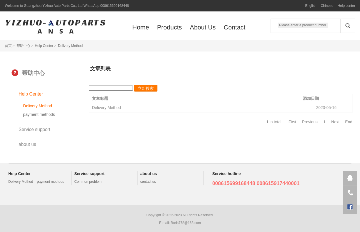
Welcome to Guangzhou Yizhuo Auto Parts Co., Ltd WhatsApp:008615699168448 (67, 6)
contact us (148, 182)
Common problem (87, 182)
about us (27, 144)
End (348, 122)
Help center (346, 6)
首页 (8, 46)
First (292, 122)
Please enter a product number (302, 25)
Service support (34, 129)
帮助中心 (23, 46)
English (310, 6)
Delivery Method (70, 46)
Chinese (327, 6)
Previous (309, 122)
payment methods (39, 114)
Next (335, 122)
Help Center (44, 46)
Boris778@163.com (186, 223)
